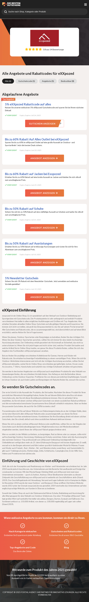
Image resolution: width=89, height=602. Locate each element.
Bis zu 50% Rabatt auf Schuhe (24, 208)
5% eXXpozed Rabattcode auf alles (28, 104)
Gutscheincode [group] (26, 81)
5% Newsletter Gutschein (21, 278)
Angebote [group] (48, 81)
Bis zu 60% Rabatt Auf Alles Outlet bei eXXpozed (37, 139)
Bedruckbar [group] (67, 81)
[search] (5, 12)
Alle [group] (8, 81)
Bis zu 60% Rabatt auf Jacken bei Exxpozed (33, 174)
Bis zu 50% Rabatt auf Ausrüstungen (28, 243)
